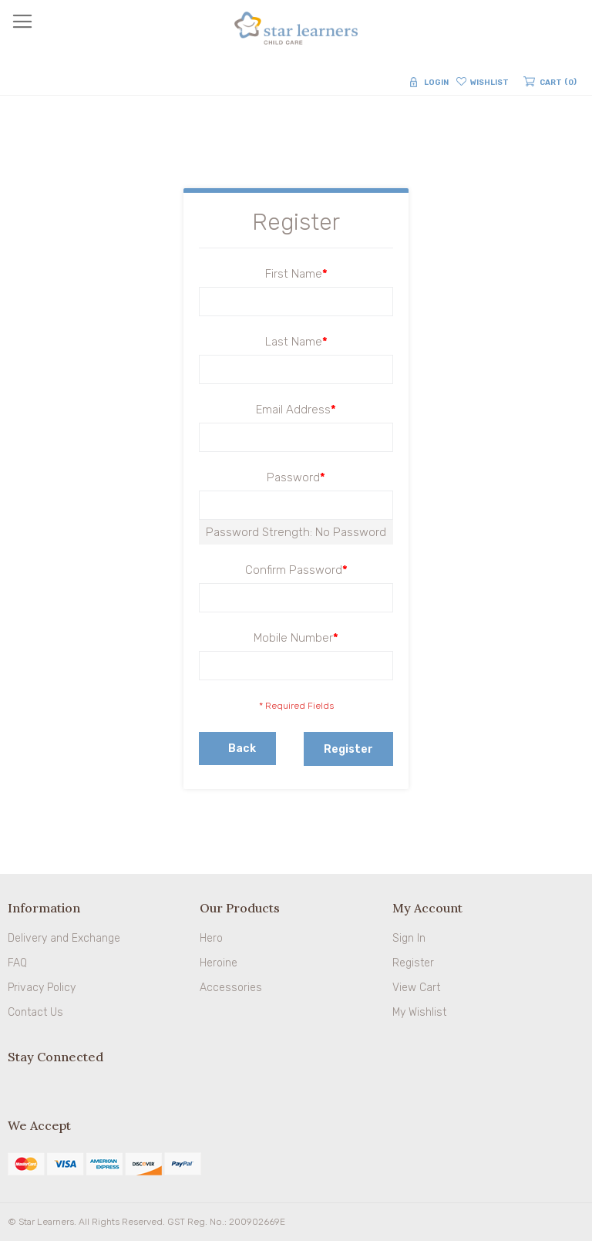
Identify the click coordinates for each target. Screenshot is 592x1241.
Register (413, 963)
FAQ (17, 963)
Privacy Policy (42, 987)
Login (436, 82)
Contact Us (35, 1012)
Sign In (409, 938)
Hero (211, 938)
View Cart (416, 987)
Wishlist (489, 82)
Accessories (231, 987)
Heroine (218, 963)
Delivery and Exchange (64, 938)
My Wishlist (419, 1012)
